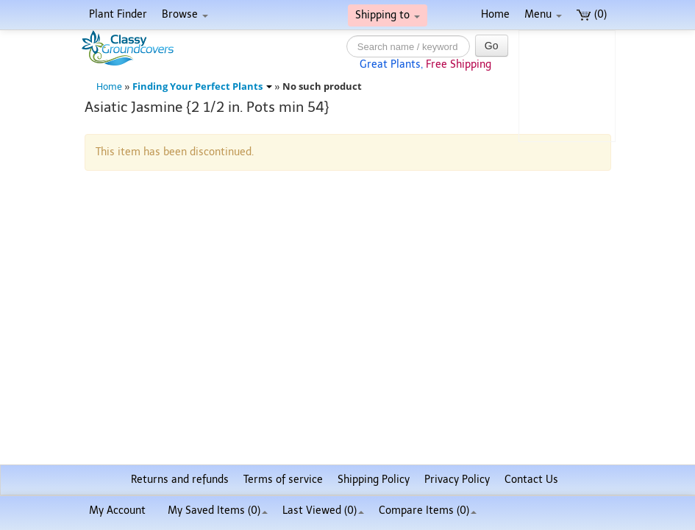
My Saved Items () (218, 510)
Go (492, 46)
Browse (185, 14)
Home (495, 14)
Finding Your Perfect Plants (202, 86)
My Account (117, 510)
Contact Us (531, 479)
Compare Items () (428, 510)
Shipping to (387, 15)
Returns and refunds (180, 479)
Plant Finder (118, 14)
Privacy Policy (457, 479)
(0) (592, 14)
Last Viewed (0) (323, 510)
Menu (543, 14)
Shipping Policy (374, 479)
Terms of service (283, 479)
